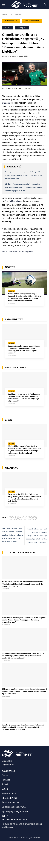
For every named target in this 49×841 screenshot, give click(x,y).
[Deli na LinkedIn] (34, 518)
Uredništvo (7, 761)
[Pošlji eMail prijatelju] (25, 518)
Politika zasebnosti (10, 802)
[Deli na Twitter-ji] (20, 518)
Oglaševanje (8, 764)
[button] (3, 4)
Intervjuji (6, 780)
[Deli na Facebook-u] (15, 518)
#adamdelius (11, 21)
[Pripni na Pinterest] (30, 518)
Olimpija (21, 27)
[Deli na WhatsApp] (11, 518)
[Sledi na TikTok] (7, 816)
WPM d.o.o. (13, 837)
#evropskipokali (32, 21)
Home (5, 14)
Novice (18, 14)
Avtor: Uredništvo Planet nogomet (17, 252)
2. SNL (5, 789)
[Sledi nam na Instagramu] (3, 816)
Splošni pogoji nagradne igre (15, 811)
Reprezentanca (9, 793)
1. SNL (7, 27)
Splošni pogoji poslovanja (14, 807)
